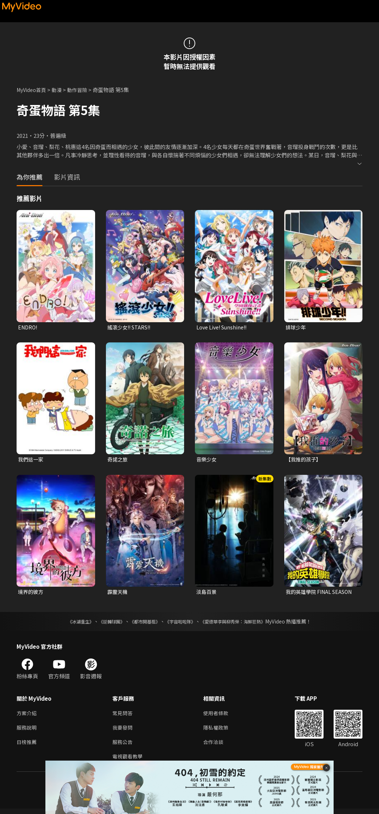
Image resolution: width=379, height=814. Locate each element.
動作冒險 (82, 89)
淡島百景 (207, 593)
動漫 (60, 89)
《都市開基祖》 (141, 623)
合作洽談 (216, 746)
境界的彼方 (31, 593)
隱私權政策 (218, 731)
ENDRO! (28, 327)
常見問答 (123, 715)
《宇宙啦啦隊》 (181, 623)
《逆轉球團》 (103, 623)
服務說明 (27, 731)
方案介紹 (27, 715)
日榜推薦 (27, 746)
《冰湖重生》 (68, 623)
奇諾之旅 (118, 460)
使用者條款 (218, 715)
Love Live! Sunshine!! (223, 327)
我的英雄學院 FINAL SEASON (322, 593)
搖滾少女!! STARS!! (131, 327)
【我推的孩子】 (305, 460)
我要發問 (123, 731)
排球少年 (296, 327)
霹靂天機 (118, 593)
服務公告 (123, 746)
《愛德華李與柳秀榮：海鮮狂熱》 (242, 623)
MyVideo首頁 (33, 89)
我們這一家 (31, 460)
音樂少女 (207, 460)
